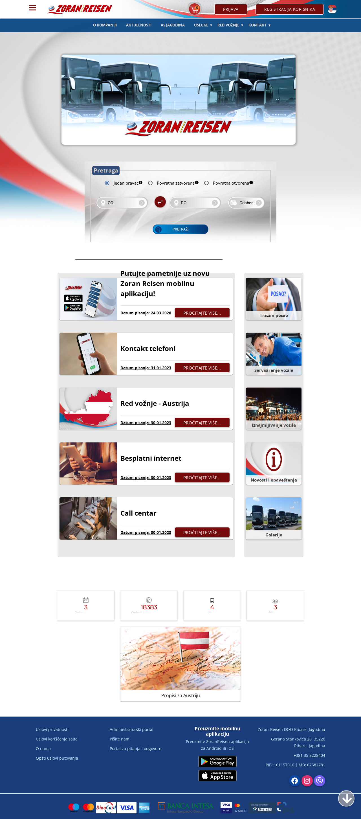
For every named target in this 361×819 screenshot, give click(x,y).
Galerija (273, 535)
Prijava (231, 9)
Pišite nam (119, 739)
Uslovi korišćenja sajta (57, 739)
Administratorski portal (131, 729)
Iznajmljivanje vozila (274, 425)
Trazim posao (274, 315)
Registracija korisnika (289, 9)
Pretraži (181, 229)
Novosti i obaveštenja (274, 480)
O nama (43, 748)
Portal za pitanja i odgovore (135, 748)
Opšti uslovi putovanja (57, 758)
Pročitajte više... (202, 313)
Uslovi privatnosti (52, 729)
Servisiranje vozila (273, 370)
